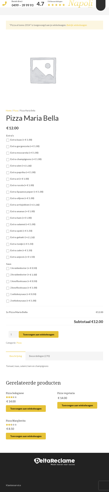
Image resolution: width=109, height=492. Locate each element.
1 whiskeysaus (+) (21, 294)
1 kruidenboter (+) (21, 268)
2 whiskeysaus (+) (21, 301)
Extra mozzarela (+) (22, 153)
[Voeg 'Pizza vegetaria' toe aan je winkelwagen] (77, 405)
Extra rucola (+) (20, 185)
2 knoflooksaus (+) (21, 288)
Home (8, 110)
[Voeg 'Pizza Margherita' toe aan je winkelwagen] (26, 436)
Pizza (15, 110)
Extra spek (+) (19, 231)
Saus (8, 263)
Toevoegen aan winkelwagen (38, 334)
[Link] (54, 461)
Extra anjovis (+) (20, 257)
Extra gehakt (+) (20, 237)
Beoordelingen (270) (39, 356)
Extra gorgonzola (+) (22, 146)
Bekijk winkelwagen (77, 25)
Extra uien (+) (19, 166)
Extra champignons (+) (24, 159)
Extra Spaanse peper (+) (24, 192)
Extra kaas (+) (19, 140)
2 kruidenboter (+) (21, 275)
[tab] (15, 356)
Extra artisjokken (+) (22, 205)
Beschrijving (15, 356)
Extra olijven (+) (20, 198)
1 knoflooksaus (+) (21, 281)
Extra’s (10, 135)
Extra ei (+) (17, 179)
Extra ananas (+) (20, 211)
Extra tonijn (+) (19, 244)
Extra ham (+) (19, 218)
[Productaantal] (13, 334)
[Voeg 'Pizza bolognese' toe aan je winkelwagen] (26, 408)
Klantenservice (13, 485)
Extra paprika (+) (20, 172)
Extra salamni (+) (20, 224)
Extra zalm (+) (19, 250)
